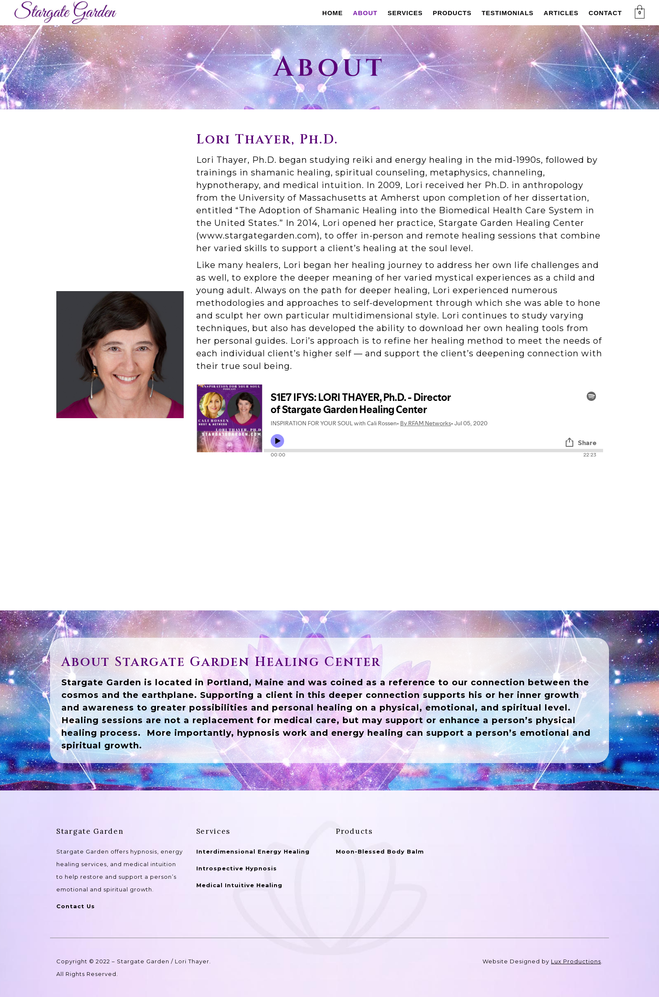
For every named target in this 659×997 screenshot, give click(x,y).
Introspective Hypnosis (236, 868)
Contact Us (75, 906)
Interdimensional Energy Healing (253, 851)
